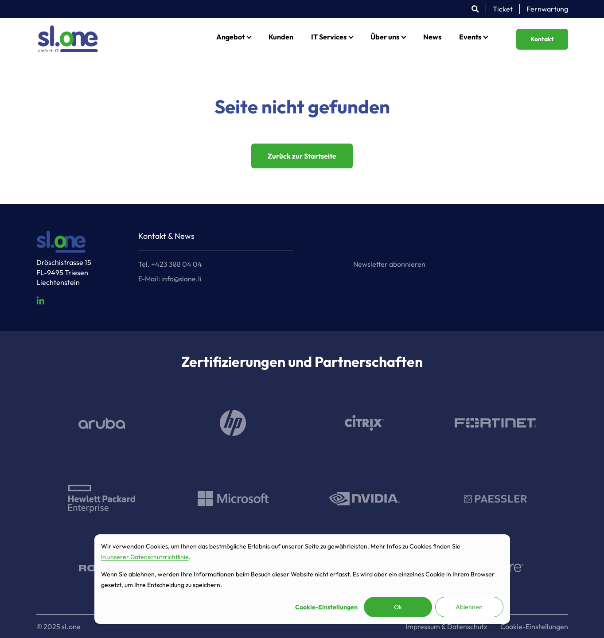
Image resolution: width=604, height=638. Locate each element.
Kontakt (542, 39)
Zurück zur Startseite (302, 156)
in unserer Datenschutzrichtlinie (145, 557)
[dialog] (302, 579)
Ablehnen (469, 607)
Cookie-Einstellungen (326, 607)
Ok (398, 607)
